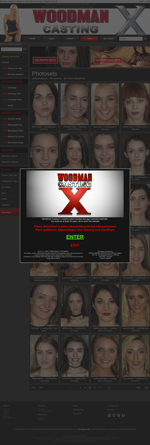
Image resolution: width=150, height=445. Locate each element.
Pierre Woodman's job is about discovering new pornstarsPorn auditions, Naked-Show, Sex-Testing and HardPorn (75, 228)
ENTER (75, 237)
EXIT (75, 245)
